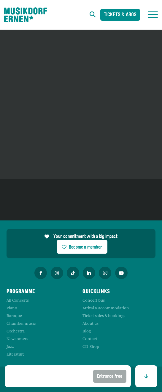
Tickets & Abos (120, 15)
